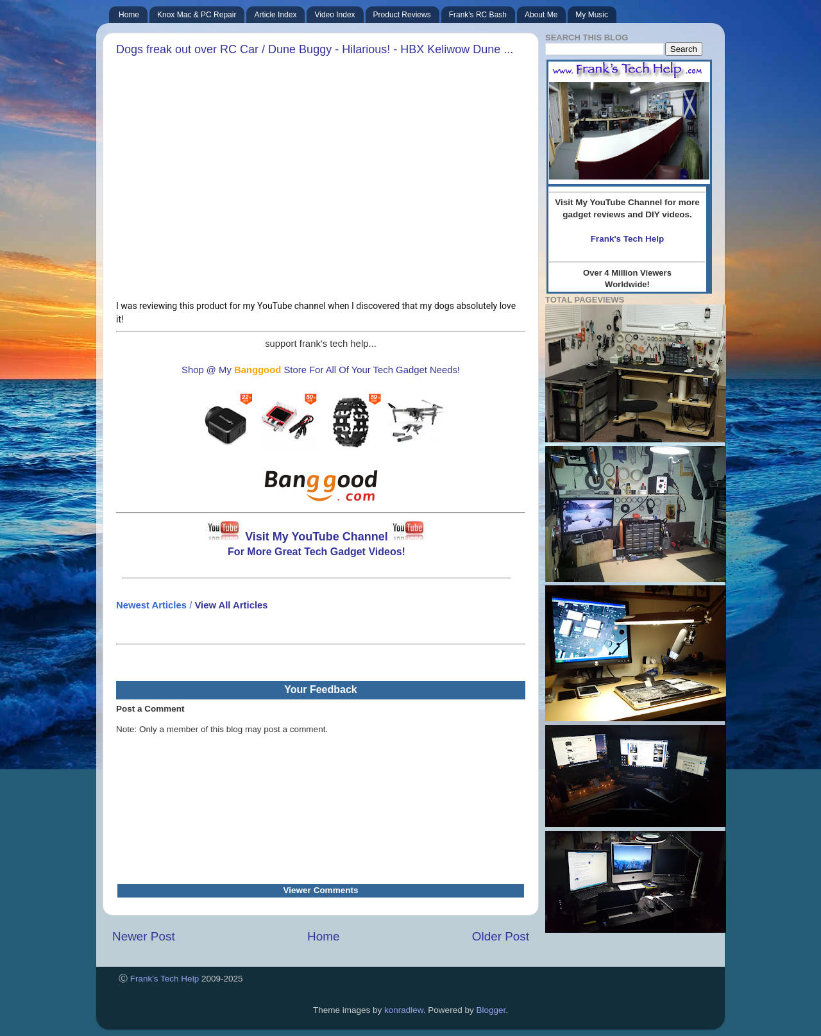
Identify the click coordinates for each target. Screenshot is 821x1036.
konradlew (403, 1010)
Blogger (490, 1010)
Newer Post (143, 936)
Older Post (500, 936)
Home (323, 936)
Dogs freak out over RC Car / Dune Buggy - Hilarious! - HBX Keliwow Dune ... (314, 49)
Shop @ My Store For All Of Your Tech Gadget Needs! (321, 370)
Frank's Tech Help (164, 978)
